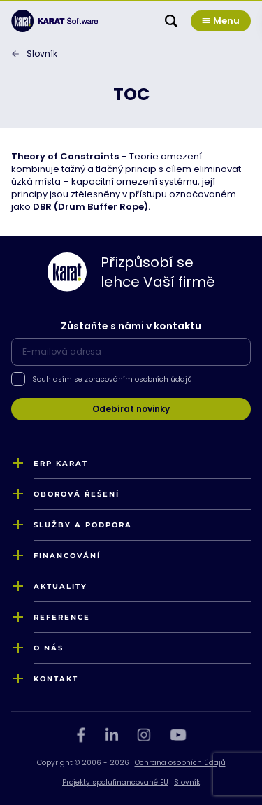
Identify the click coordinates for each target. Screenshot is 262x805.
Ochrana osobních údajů (180, 762)
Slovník (42, 53)
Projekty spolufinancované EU (115, 782)
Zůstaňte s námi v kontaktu (131, 326)
